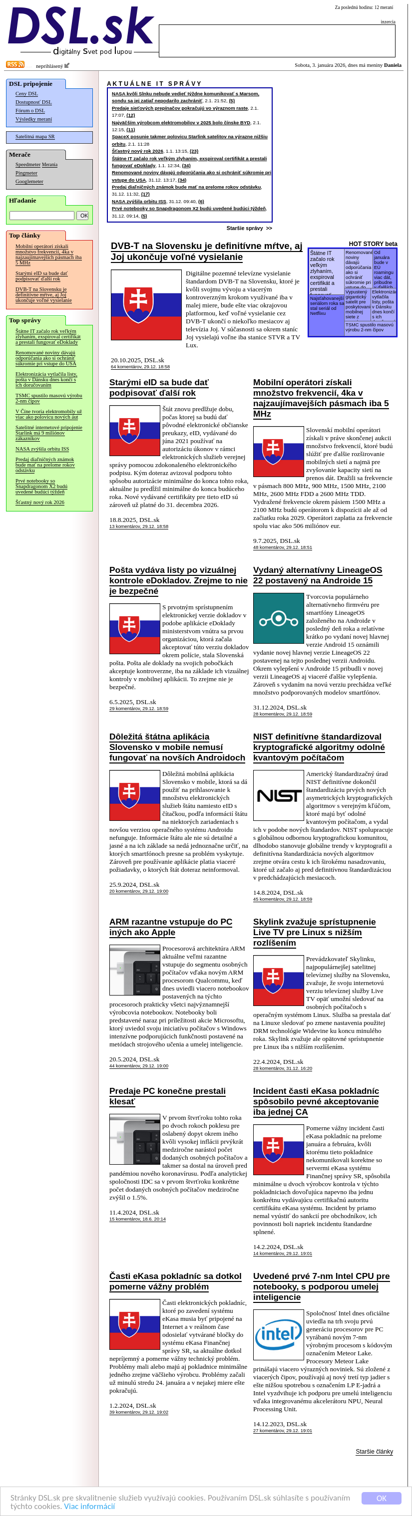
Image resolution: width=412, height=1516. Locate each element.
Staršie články (374, 1451)
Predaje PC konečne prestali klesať (167, 1096)
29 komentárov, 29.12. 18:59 (138, 708)
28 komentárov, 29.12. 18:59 (282, 714)
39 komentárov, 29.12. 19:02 (138, 1412)
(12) (130, 115)
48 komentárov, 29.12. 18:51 (282, 547)
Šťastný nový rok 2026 (39, 502)
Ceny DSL (26, 93)
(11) (130, 129)
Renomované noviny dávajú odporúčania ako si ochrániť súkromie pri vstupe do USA (45, 358)
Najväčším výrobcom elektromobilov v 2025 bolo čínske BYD (181, 122)
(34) (186, 165)
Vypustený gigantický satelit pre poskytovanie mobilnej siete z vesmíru (359, 306)
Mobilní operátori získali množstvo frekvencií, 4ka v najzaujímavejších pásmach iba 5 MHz (48, 254)
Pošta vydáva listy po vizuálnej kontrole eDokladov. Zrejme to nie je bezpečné (178, 580)
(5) (232, 100)
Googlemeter (29, 181)
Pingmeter (26, 173)
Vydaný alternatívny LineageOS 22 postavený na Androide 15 (317, 575)
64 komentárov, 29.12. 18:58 (140, 366)
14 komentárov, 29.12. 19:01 (282, 1253)
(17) (145, 194)
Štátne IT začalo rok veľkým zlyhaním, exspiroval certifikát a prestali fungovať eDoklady (48, 336)
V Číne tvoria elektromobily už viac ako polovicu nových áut (48, 414)
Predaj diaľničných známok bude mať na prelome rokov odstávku (45, 465)
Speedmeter (27, 164)
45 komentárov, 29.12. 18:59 (282, 899)
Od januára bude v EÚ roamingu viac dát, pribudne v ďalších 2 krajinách (384, 270)
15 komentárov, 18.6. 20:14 (137, 1219)
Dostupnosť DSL (33, 102)
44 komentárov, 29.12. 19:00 (138, 1065)
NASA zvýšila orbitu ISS (42, 449)
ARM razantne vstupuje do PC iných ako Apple (170, 927)
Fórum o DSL (30, 110)
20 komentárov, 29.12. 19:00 (138, 891)
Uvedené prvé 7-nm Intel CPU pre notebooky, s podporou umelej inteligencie (321, 1286)
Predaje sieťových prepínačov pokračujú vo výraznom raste (180, 108)
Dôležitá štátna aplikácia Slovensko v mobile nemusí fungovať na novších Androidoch (177, 747)
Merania (49, 164)
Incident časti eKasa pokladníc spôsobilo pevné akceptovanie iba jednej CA (316, 1101)
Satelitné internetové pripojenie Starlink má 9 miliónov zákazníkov (48, 433)
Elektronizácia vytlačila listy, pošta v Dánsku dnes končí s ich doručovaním (46, 379)
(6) (201, 201)
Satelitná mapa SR (35, 136)
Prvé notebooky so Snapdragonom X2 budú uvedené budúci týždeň (41, 486)
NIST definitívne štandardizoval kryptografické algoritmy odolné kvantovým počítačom (319, 747)
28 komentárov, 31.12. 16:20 (282, 1068)
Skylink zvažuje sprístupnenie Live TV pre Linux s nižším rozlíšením (314, 932)
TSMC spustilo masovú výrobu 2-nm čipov (48, 398)
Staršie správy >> (251, 228)
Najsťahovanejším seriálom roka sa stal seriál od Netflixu (328, 306)
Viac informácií (89, 1507)
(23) (194, 151)
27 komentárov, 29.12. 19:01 (282, 1430)
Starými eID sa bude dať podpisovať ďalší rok (41, 275)
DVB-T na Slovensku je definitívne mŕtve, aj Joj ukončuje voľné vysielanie (43, 294)
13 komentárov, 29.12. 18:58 (138, 526)
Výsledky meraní (33, 119)
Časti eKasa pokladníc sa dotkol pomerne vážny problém (175, 1281)
